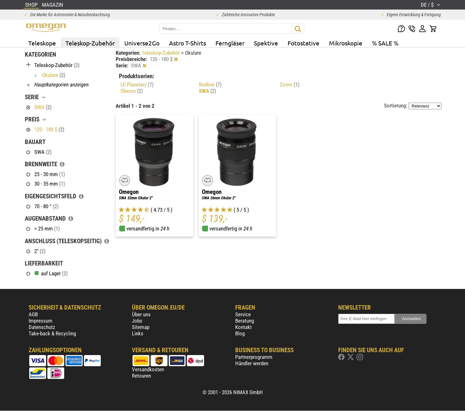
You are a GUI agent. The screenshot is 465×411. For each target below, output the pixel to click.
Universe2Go (142, 43)
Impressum (40, 321)
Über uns (141, 314)
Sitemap (140, 327)
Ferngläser (229, 43)
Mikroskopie (345, 43)
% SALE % (385, 43)
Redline (210, 84)
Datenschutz (42, 327)
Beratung (244, 321)
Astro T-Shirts (187, 43)
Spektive (266, 43)
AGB (33, 314)
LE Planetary (137, 84)
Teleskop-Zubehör (90, 43)
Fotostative (303, 43)
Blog (240, 333)
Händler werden (251, 363)
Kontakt (243, 327)
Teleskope (42, 43)
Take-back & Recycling (52, 333)
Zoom (289, 84)
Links (137, 333)
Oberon (131, 91)
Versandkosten (148, 369)
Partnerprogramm (253, 357)
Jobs (137, 321)
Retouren (141, 376)
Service (243, 314)
